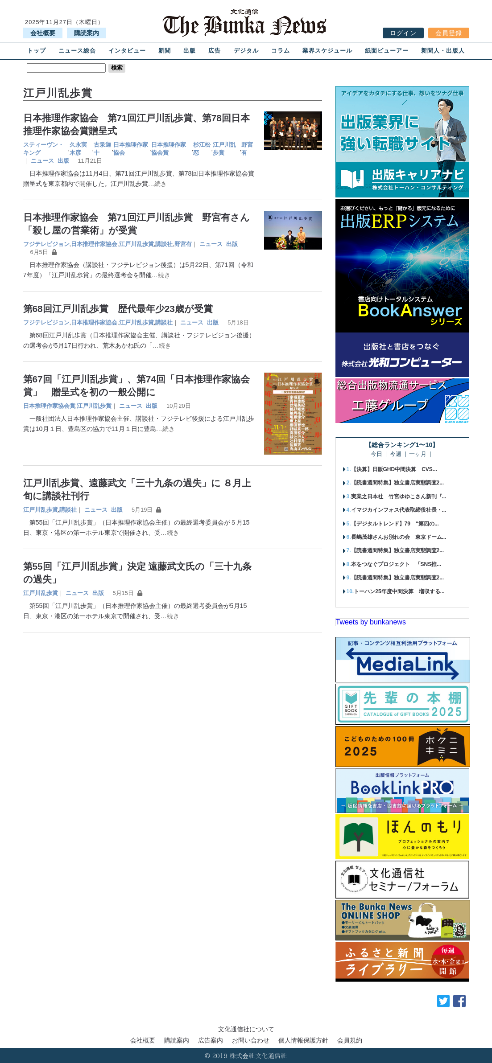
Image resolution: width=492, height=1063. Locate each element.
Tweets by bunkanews (371, 622)
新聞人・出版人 (443, 50)
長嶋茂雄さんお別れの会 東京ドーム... (399, 537)
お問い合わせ (250, 1040)
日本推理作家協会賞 (168, 148)
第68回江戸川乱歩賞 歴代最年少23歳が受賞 (118, 309)
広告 (214, 50)
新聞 (164, 50)
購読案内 (86, 33)
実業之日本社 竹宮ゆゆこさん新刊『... (399, 496)
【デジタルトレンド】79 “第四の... (395, 524)
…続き (157, 183)
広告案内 (210, 1040)
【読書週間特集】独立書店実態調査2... (397, 483)
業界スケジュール (327, 50)
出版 (189, 50)
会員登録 (448, 33)
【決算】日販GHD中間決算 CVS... (394, 469)
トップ (36, 50)
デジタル (246, 50)
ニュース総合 (77, 50)
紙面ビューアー (387, 50)
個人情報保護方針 (303, 1040)
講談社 (164, 244)
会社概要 (42, 33)
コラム (280, 50)
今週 (395, 454)
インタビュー (127, 50)
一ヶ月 (417, 454)
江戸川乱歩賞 (224, 148)
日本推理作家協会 (130, 148)
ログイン (403, 33)
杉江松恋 (202, 148)
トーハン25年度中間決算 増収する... (399, 591)
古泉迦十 (102, 148)
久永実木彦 (78, 148)
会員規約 (349, 1040)
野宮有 (247, 148)
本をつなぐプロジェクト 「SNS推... (396, 564)
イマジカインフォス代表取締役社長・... (399, 510)
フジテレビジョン (46, 244)
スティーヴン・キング (43, 148)
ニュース (42, 160)
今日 (376, 454)
